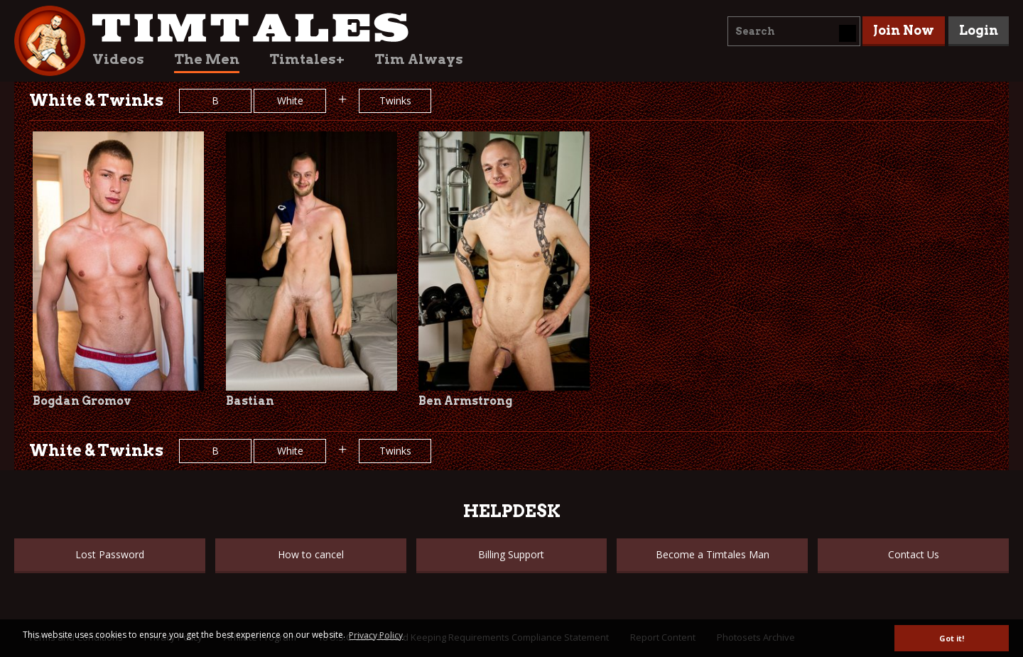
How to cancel (311, 554)
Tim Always (418, 59)
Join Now (903, 30)
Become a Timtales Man (712, 554)
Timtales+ (307, 59)
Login (978, 30)
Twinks (395, 100)
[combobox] (793, 31)
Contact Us (913, 554)
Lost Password (109, 554)
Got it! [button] (951, 638)
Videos (118, 59)
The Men (206, 59)
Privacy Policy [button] (376, 635)
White (290, 100)
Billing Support (511, 554)
